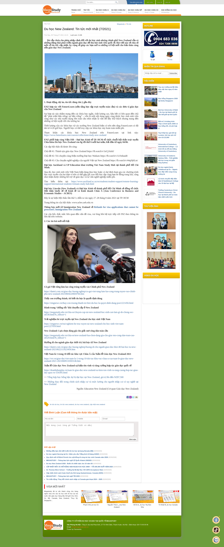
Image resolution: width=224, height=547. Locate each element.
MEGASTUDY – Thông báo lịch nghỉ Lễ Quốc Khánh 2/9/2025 (73, 460)
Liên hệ (167, 2)
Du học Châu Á (102, 11)
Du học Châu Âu (118, 11)
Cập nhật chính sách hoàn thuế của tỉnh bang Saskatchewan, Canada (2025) (79, 473)
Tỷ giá (152, 55)
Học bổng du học (169, 11)
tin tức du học (54, 404)
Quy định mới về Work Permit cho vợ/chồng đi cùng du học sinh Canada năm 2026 (81, 457)
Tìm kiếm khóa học (136, 2)
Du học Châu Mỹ (135, 11)
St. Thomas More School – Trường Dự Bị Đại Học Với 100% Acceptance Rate (79, 470)
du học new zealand (82, 404)
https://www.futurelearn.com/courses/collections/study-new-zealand (75, 135)
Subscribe (173, 73)
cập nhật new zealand (97, 404)
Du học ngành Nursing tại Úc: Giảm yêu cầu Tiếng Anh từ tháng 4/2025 (76, 454)
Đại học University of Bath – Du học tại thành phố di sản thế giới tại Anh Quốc (168, 112)
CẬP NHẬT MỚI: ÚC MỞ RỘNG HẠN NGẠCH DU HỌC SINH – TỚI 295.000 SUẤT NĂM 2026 (83, 467)
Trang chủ (76, 11)
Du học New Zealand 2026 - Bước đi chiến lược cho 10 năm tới (73, 463)
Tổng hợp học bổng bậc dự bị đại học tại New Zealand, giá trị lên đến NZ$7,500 (85, 377)
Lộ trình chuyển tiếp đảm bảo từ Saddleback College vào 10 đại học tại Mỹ (168, 181)
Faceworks (77, 529)
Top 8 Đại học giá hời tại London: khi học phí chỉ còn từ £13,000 (167, 135)
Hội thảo (150, 2)
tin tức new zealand (67, 404)
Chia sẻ (159, 2)
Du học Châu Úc (152, 11)
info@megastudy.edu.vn (80, 527)
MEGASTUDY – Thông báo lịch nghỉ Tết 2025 (67, 476)
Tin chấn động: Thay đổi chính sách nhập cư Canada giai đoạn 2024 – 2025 (78, 479)
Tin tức (88, 11)
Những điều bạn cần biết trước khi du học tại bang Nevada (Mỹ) (74, 451)
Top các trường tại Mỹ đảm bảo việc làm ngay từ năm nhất (168, 89)
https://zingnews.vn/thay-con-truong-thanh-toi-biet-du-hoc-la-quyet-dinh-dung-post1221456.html (88, 303)
